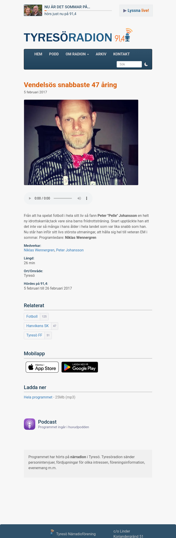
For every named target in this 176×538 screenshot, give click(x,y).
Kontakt (121, 54)
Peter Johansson (70, 250)
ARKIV (101, 54)
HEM (40, 54)
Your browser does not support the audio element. (58, 198)
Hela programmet (49, 397)
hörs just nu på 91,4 (60, 14)
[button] (146, 64)
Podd (54, 54)
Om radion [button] (77, 54)
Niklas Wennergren (39, 250)
